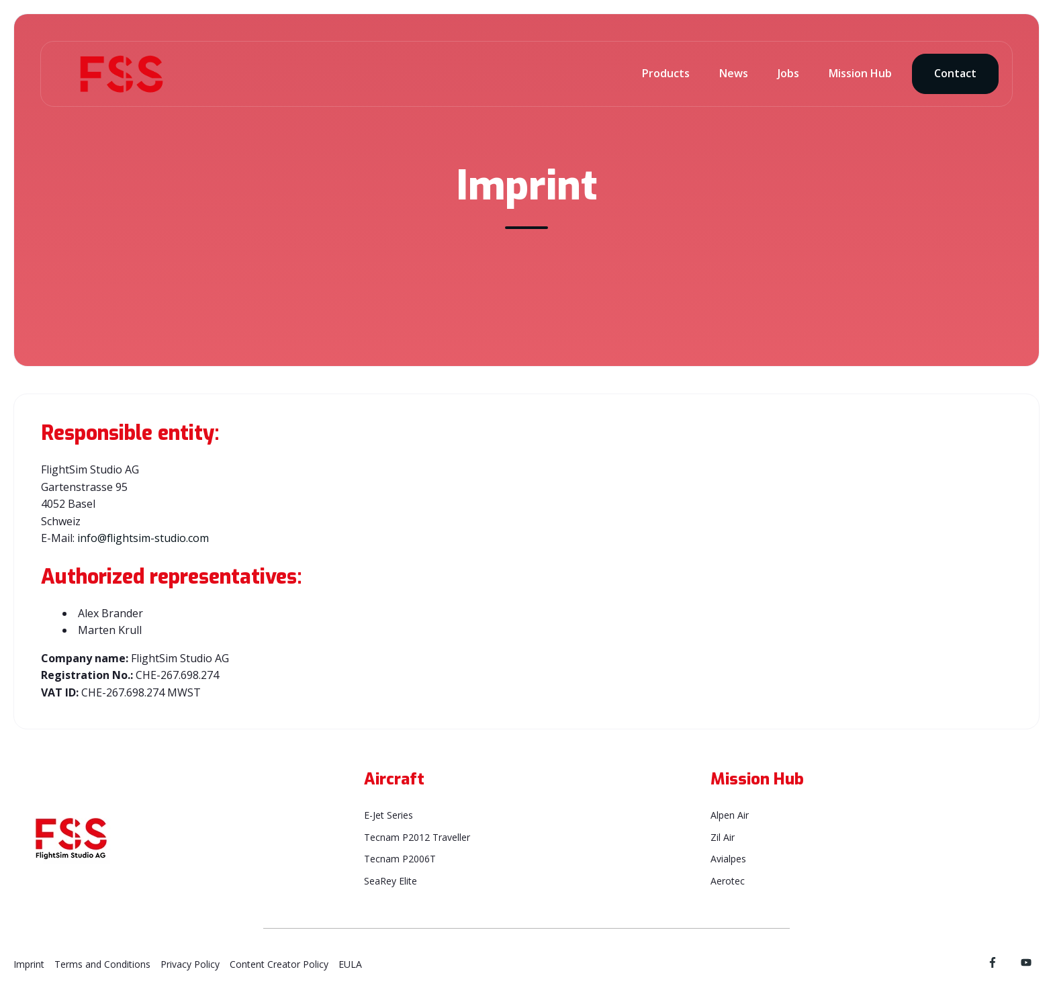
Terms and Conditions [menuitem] (102, 964)
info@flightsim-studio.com (143, 538)
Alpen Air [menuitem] (730, 815)
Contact (955, 73)
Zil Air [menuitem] (723, 837)
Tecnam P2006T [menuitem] (400, 858)
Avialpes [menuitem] (728, 858)
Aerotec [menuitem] (728, 880)
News (733, 73)
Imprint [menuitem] (28, 964)
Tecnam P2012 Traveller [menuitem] (417, 837)
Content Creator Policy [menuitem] (279, 964)
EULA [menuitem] (350, 964)
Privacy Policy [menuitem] (190, 964)
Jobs (788, 73)
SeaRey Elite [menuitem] (390, 880)
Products (666, 73)
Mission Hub (860, 73)
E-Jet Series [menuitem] (388, 815)
